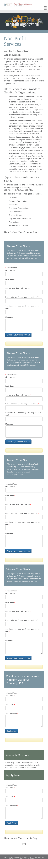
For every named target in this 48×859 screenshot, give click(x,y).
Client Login (31, 858)
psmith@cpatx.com (30, 258)
